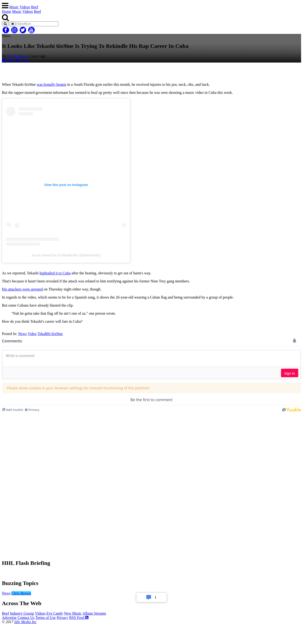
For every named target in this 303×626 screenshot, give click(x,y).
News (22, 334)
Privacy (62, 618)
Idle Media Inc (25, 622)
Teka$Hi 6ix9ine (50, 334)
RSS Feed (79, 618)
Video (32, 334)
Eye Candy (54, 613)
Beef (34, 7)
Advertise (9, 618)
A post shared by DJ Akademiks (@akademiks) (65, 255)
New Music (73, 613)
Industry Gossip (22, 613)
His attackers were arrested (22, 289)
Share (8, 60)
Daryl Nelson (17, 56)
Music (14, 7)
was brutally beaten (51, 84)
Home (6, 11)
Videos (25, 7)
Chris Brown (21, 593)
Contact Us (26, 618)
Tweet (22, 60)
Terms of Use (45, 618)
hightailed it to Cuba (55, 273)
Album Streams (94, 613)
